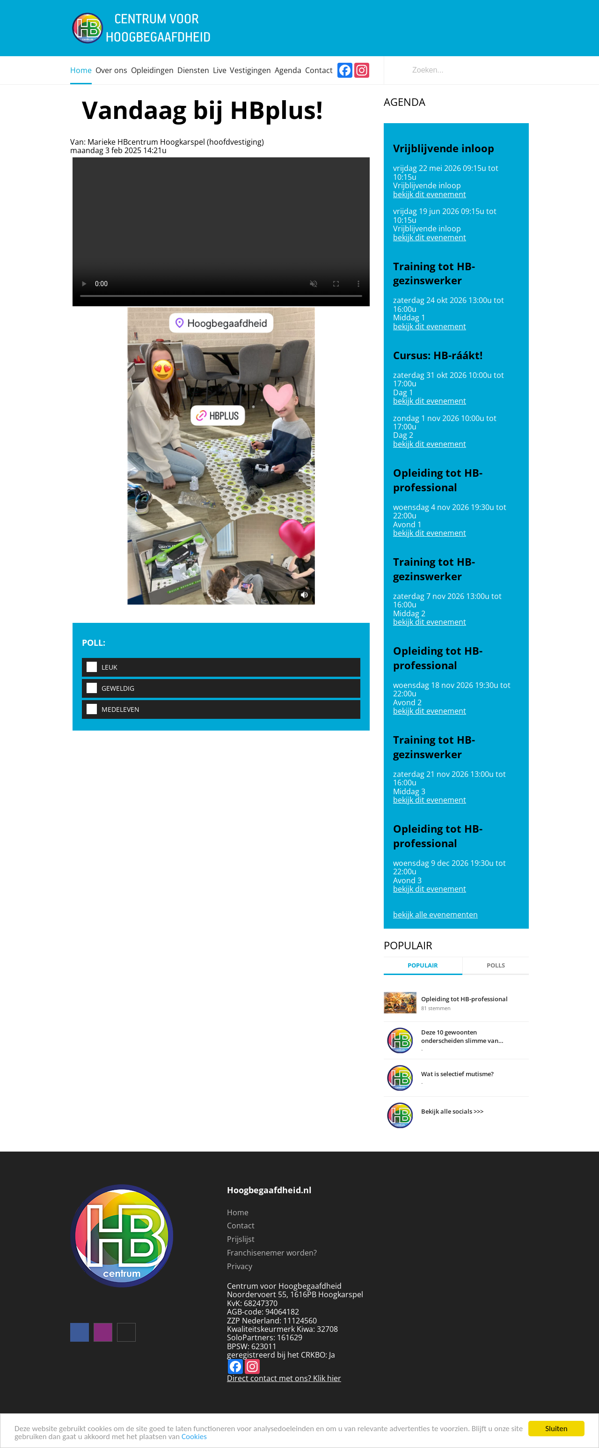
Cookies (194, 1439)
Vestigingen (250, 70)
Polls (496, 965)
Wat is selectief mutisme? (457, 1074)
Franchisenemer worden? (272, 1253)
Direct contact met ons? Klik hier (284, 1378)
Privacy (239, 1266)
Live (219, 70)
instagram (103, 1332)
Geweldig (108, 688)
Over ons (111, 70)
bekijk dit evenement (429, 194)
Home (81, 70)
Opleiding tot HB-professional (464, 999)
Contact (319, 70)
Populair (423, 965)
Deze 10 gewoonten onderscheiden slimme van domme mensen (459, 1036)
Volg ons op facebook (79, 1332)
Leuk (99, 667)
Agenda (288, 70)
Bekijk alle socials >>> (452, 1111)
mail (126, 1332)
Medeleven (110, 710)
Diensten (193, 70)
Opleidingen (152, 70)
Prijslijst (241, 1239)
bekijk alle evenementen (435, 914)
